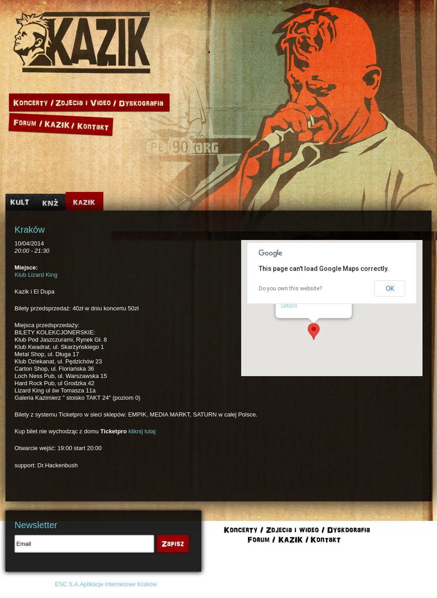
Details (289, 306)
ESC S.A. (67, 584)
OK (390, 288)
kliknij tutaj (141, 431)
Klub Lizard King (36, 274)
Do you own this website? (290, 288)
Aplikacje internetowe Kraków (118, 584)
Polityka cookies (344, 584)
